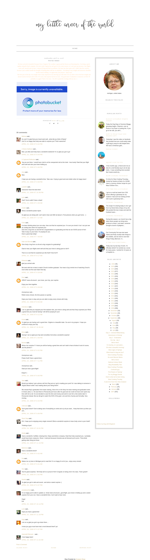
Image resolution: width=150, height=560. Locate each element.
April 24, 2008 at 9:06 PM (32, 413)
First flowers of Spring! (115, 372)
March (114, 384)
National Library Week (115, 362)
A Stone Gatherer (27, 149)
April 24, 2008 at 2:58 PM (32, 338)
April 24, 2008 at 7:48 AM (32, 237)
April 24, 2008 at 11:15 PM (32, 443)
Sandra (24, 479)
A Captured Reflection (28, 159)
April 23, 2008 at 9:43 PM (32, 154)
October (113, 315)
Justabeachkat (26, 490)
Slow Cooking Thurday (115, 379)
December (114, 310)
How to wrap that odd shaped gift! (116, 135)
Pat (23, 458)
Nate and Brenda (27, 241)
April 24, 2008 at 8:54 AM (32, 302)
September (113, 318)
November (114, 313)
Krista (23, 319)
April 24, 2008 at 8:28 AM (32, 272)
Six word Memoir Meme (115, 357)
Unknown (25, 406)
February (114, 387)
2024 (112, 269)
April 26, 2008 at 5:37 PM (32, 529)
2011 (112, 301)
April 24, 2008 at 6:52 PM (32, 350)
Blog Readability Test (115, 364)
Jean (23, 380)
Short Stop (25, 418)
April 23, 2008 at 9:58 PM (32, 182)
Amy (23, 172)
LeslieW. (24, 187)
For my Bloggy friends (115, 374)
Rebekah (24, 260)
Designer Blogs (80, 559)
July (114, 323)
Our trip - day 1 (115, 340)
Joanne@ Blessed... (28, 534)
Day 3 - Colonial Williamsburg (115, 333)
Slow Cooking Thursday (117, 176)
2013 (112, 296)
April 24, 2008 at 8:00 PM (32, 375)
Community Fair (113, 229)
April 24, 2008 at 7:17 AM (32, 218)
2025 (112, 266)
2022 (112, 274)
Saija (23, 519)
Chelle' (24, 208)
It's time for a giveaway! (117, 189)
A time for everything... (117, 242)
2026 (113, 264)
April (113, 330)
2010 (112, 303)
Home (75, 48)
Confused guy (115, 369)
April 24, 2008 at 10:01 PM (32, 428)
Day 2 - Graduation (115, 337)
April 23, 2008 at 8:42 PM (32, 144)
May (113, 328)
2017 (112, 286)
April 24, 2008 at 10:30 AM (32, 327)
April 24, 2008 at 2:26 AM (32, 203)
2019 (112, 281)
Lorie (23, 509)
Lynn (23, 197)
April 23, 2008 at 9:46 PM (32, 167)
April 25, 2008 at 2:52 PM (32, 474)
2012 (112, 298)
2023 (112, 271)
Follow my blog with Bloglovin (106, 424)
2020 (112, 279)
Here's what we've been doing (115, 377)
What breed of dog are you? (115, 352)
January (113, 389)
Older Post (22, 548)
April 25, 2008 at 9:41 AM (32, 464)
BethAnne (25, 448)
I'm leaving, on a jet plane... (115, 345)
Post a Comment (21, 544)
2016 (112, 288)
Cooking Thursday (114, 202)
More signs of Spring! (115, 350)
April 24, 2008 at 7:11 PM (32, 361)
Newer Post (85, 548)
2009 (112, 306)
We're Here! (115, 342)
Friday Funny (112, 149)
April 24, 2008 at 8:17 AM (32, 255)
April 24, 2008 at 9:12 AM (32, 314)
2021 (112, 276)
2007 (112, 392)
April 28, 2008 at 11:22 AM (32, 540)
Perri (23, 277)
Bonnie (24, 343)
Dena (23, 332)
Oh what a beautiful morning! (115, 347)
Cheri (23, 223)
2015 (112, 291)
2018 (112, 283)
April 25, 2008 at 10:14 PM (32, 504)
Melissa (24, 136)
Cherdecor (25, 307)
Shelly (24, 433)
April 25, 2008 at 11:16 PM (32, 514)
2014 (112, 293)
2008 (112, 308)
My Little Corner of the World (75, 25)
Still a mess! (115, 360)
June (113, 325)
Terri (23, 469)
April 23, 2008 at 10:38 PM (32, 192)
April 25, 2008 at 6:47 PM (32, 485)
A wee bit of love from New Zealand (115, 382)
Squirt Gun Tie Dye (114, 162)
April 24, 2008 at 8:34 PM (32, 401)
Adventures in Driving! (115, 335)
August (114, 320)
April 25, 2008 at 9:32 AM (32, 453)
